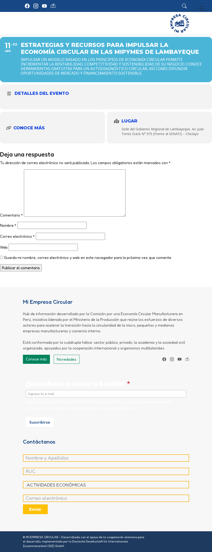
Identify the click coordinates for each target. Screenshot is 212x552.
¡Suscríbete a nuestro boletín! (78, 383)
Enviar (35, 509)
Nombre (8, 225)
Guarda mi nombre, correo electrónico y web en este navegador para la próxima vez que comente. (88, 257)
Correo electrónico (17, 236)
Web (4, 247)
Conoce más (36, 359)
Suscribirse (39, 422)
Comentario (11, 215)
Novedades (66, 359)
